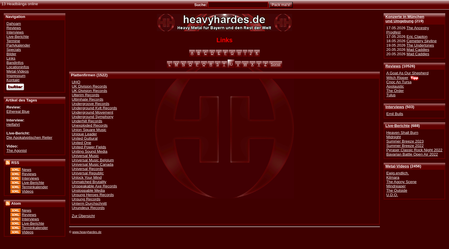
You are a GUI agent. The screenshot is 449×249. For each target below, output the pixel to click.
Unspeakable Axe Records (94, 186)
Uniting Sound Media (89, 151)
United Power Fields (89, 147)
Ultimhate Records (87, 99)
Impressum (15, 75)
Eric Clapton (416, 36)
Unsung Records (86, 199)
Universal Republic (88, 173)
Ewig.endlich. (397, 173)
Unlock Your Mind (87, 177)
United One (81, 143)
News (26, 169)
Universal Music (85, 156)
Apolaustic (395, 86)
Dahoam (13, 23)
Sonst (276, 64)
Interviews (394, 107)
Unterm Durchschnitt (89, 203)
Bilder (11, 54)
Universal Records (87, 169)
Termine (13, 41)
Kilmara (392, 177)
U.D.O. (392, 195)
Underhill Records (87, 121)
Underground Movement (92, 112)
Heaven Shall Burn (402, 132)
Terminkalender (35, 187)
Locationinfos (17, 67)
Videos (27, 191)
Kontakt (12, 80)
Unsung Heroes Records (93, 195)
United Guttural (84, 138)
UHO (76, 82)
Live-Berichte (397, 125)
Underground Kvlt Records (94, 108)
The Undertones (420, 45)
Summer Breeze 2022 (405, 145)
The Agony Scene (401, 182)
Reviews (393, 66)
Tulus (390, 95)
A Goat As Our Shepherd (407, 73)
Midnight (393, 137)
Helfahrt (13, 124)
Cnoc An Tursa (398, 82)
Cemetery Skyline (421, 41)
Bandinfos (14, 62)
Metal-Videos (397, 166)
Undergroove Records (90, 104)
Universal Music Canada (92, 164)
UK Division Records (89, 86)
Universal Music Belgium (93, 160)
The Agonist (16, 150)
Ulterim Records (85, 95)
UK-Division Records (89, 90)
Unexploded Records (90, 125)
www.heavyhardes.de (87, 232)
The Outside (396, 190)
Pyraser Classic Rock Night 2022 (414, 150)
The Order (395, 90)
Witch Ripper (397, 77)
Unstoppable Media (88, 190)
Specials (13, 49)
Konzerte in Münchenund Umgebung (404, 18)
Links (10, 58)
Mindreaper (396, 186)
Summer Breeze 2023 (405, 141)
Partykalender (18, 45)
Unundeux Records (88, 208)
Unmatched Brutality (89, 182)
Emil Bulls (394, 114)
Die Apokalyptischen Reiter (29, 137)
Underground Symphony (92, 117)
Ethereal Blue (18, 111)
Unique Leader (84, 134)
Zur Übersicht (83, 216)
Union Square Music (89, 130)
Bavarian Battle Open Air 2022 (412, 154)
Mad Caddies (417, 49)
